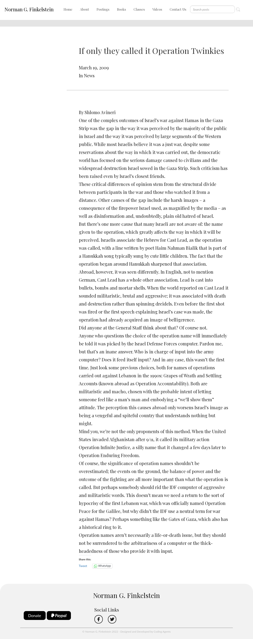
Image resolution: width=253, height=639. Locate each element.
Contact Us (178, 9)
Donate (34, 615)
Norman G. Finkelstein (29, 9)
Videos (157, 9)
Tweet (83, 566)
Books (121, 9)
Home (68, 9)
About (84, 9)
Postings (103, 9)
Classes (139, 9)
